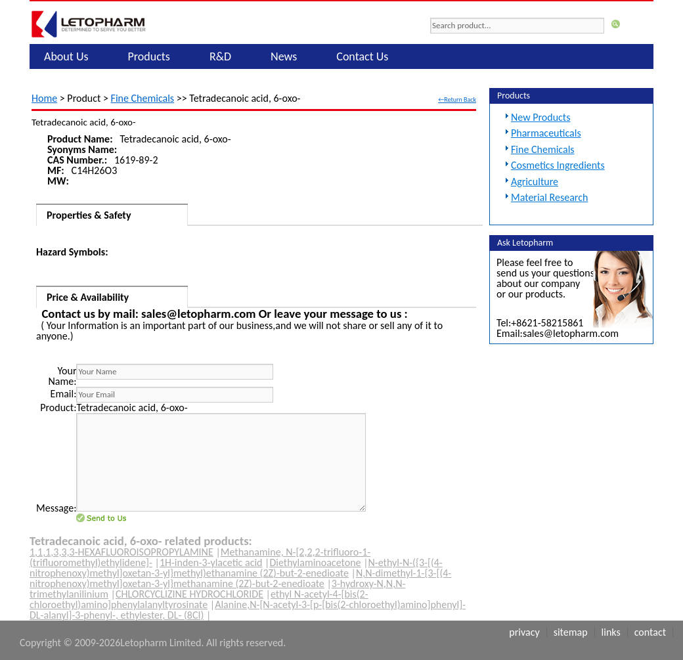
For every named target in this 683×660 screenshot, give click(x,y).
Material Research (549, 197)
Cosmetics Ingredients (558, 165)
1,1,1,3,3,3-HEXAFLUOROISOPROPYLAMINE (121, 552)
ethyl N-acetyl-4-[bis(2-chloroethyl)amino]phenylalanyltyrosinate (199, 599)
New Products (540, 117)
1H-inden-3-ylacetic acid (211, 562)
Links (611, 632)
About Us (66, 56)
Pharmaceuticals (546, 133)
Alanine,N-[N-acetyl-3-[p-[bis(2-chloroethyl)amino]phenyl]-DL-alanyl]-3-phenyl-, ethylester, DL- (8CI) (248, 609)
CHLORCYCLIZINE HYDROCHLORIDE (189, 594)
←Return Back (457, 99)
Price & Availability (88, 297)
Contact (650, 632)
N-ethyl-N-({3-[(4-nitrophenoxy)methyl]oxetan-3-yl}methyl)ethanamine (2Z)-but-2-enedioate (236, 567)
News (284, 56)
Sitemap (571, 632)
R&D (220, 56)
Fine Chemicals (143, 98)
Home (44, 98)
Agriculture (534, 181)
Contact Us (362, 56)
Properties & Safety (89, 215)
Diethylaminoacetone (315, 562)
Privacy (524, 632)
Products (149, 56)
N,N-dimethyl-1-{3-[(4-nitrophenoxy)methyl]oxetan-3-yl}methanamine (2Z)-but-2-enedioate (240, 578)
